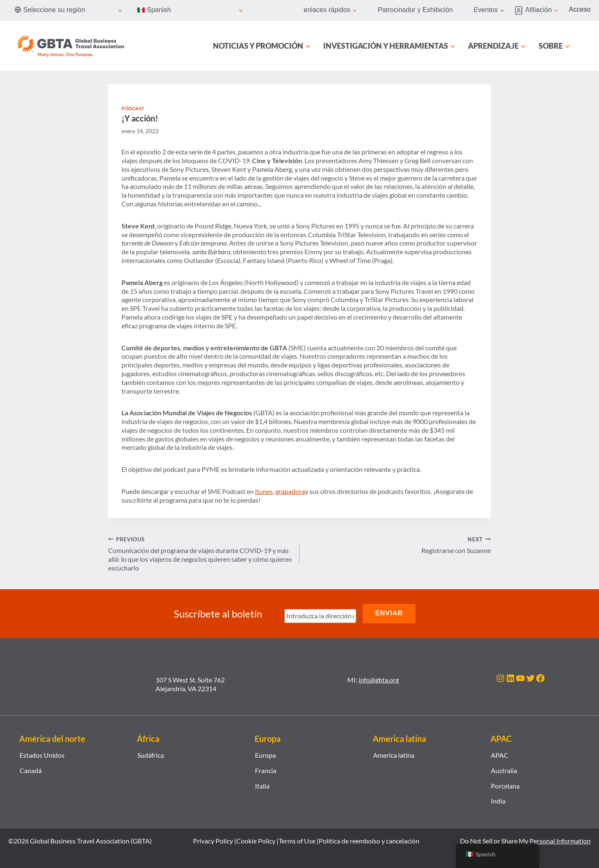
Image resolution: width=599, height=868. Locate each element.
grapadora (290, 491)
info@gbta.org (379, 679)
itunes (264, 491)
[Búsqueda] (586, 46)
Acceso (580, 9)
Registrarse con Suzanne (398, 545)
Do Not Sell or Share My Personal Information (525, 840)
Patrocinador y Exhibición (415, 9)
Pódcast (133, 108)
